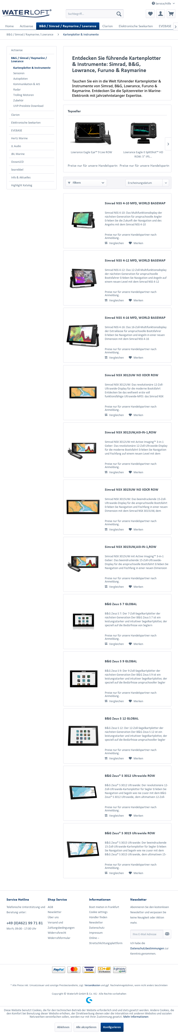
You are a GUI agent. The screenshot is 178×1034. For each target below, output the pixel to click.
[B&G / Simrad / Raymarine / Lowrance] (67, 26)
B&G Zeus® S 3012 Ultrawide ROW (130, 775)
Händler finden (98, 917)
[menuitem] (95, 13)
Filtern (74, 182)
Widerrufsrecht (57, 932)
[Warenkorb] (171, 13)
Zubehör (18, 100)
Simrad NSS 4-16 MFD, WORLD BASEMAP (135, 317)
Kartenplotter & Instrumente (32, 67)
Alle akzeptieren (86, 1027)
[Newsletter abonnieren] (167, 934)
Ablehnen (63, 1027)
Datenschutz (97, 927)
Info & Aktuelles (21, 177)
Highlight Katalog (21, 185)
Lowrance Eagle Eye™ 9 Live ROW (91, 152)
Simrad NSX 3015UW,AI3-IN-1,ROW (130, 547)
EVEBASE (16, 130)
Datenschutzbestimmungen (147, 948)
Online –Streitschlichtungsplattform (105, 940)
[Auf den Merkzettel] (136, 243)
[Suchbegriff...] (95, 13)
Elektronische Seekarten (26, 122)
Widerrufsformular (59, 938)
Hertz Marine (19, 138)
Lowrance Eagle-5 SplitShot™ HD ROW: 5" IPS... (143, 154)
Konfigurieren (112, 1027)
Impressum (96, 932)
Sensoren (18, 73)
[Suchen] (119, 13)
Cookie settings (98, 912)
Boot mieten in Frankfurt (104, 907)
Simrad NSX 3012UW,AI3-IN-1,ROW (130, 432)
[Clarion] (107, 26)
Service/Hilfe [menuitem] (162, 3)
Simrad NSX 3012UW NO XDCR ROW (131, 375)
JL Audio (16, 146)
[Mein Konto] (160, 13)
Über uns (53, 917)
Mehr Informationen (135, 1016)
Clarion (15, 114)
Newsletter (54, 912)
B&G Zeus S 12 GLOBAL (122, 718)
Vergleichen (114, 243)
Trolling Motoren (23, 95)
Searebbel (17, 169)
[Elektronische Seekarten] (136, 26)
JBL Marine (18, 154)
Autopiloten (20, 78)
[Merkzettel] (150, 13)
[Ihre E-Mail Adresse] (146, 934)
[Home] (9, 26)
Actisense (17, 50)
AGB (50, 907)
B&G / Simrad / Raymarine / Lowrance (29, 59)
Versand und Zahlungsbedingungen (61, 925)
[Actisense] (26, 26)
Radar (17, 89)
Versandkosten (92, 985)
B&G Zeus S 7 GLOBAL (121, 604)
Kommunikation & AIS (26, 84)
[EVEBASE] (165, 26)
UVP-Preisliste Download (28, 105)
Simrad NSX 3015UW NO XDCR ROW (131, 489)
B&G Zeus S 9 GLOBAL (121, 661)
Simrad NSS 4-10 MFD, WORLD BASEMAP (135, 203)
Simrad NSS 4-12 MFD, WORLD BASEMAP (135, 260)
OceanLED (17, 161)
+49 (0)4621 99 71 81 (25, 923)
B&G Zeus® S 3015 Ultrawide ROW (130, 833)
